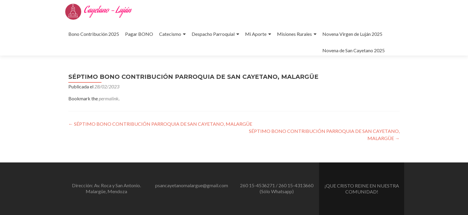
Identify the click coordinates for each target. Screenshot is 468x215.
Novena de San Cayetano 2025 (353, 50)
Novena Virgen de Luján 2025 (352, 34)
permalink (108, 98)
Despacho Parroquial (213, 34)
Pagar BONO (139, 34)
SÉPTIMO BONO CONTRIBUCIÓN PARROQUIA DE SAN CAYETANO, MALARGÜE (160, 124)
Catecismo (170, 34)
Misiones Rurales (294, 34)
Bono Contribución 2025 (93, 34)
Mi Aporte (256, 34)
